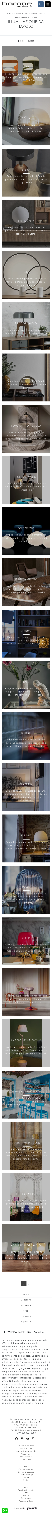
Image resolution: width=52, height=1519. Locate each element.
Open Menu (48, 4)
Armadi (26, 1495)
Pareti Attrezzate (26, 1490)
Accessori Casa (21, 14)
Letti (26, 1493)
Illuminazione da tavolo (26, 17)
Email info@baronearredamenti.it (26, 1430)
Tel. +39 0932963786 (26, 1427)
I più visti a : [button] (26, 1322)
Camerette (26, 1498)
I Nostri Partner (26, 1448)
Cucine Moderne (26, 1469)
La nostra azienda (26, 1445)
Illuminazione (37, 14)
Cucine (26, 1466)
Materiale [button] (26, 1305)
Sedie (26, 1480)
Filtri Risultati (26, 40)
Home (9, 14)
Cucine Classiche (26, 1472)
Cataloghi (26, 1454)
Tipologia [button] (26, 1316)
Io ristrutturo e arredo (26, 1451)
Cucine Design (26, 1475)
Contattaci (26, 1459)
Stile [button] (25, 1311)
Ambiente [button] (26, 1300)
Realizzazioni (26, 1456)
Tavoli (26, 1477)
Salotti (26, 1487)
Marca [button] (25, 1295)
